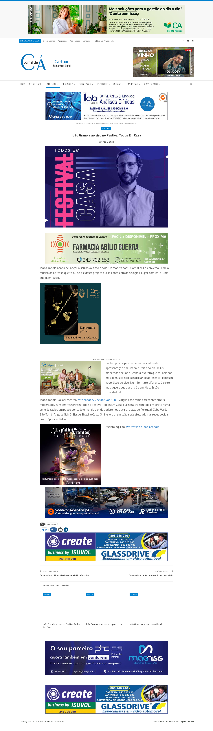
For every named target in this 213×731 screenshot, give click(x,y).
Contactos (87, 40)
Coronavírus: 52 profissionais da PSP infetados (65, 580)
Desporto (67, 84)
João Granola (51, 529)
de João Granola (142, 431)
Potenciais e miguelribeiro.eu (181, 726)
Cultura (51, 84)
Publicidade (62, 40)
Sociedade (102, 84)
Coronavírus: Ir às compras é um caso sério (151, 580)
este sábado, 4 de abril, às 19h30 (98, 404)
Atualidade (35, 84)
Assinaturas (75, 40)
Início (23, 84)
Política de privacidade (104, 40)
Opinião (117, 84)
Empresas (132, 84)
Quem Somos (49, 40)
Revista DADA (151, 84)
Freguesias (85, 84)
